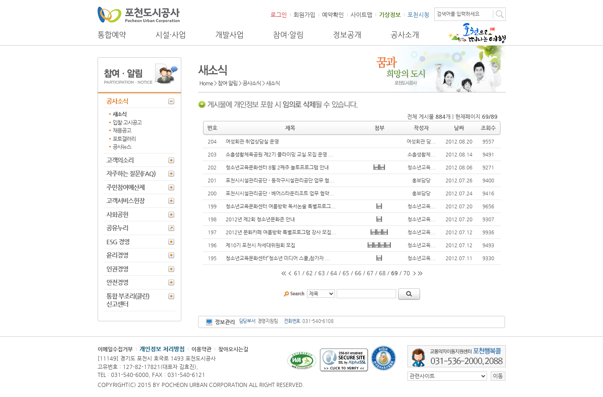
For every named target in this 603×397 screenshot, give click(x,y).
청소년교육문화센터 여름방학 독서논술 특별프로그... (281, 206)
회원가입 (304, 14)
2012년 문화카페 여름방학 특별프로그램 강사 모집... (281, 232)
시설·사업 (170, 35)
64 (333, 273)
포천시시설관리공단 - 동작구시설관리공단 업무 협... (280, 180)
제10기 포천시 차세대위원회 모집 (260, 245)
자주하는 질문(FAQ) (130, 173)
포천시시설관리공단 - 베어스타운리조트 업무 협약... (280, 193)
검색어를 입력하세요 (458, 14)
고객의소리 (120, 160)
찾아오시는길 (233, 349)
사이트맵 (361, 14)
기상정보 (390, 14)
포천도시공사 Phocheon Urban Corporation (139, 14)
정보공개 (347, 35)
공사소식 (117, 101)
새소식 (119, 114)
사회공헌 (117, 214)
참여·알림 (288, 35)
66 (358, 273)
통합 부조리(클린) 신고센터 (127, 300)
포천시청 (418, 14)
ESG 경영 (117, 241)
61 (297, 273)
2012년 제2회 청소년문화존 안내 (260, 219)
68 (382, 273)
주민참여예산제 (125, 187)
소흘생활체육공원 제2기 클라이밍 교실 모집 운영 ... (279, 154)
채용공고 (122, 130)
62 (309, 273)
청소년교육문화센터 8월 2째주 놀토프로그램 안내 (277, 167)
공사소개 (405, 35)
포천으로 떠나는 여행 (477, 33)
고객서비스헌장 (125, 200)
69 (394, 273)
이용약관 (201, 349)
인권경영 (117, 268)
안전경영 (117, 282)
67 (370, 273)
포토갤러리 (124, 139)
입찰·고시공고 (127, 122)
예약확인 (333, 14)
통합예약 (112, 35)
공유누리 (117, 227)
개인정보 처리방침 (162, 349)
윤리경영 (117, 255)
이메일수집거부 (115, 349)
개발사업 (229, 35)
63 (321, 273)
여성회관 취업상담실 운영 (252, 141)
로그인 (279, 14)
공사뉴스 (122, 146)
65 (346, 273)
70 (406, 273)
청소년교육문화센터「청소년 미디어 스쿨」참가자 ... (278, 258)
